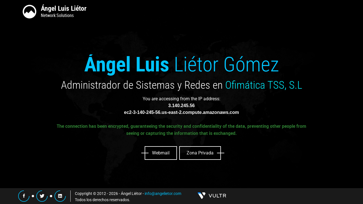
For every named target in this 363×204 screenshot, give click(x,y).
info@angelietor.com (163, 193)
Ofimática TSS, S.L (263, 85)
